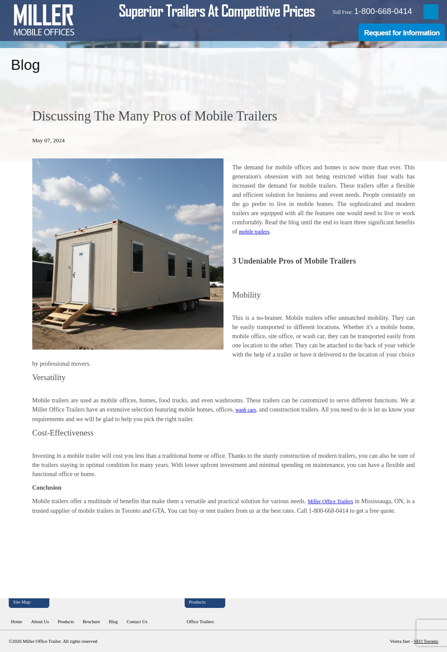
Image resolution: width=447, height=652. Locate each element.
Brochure (91, 621)
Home (16, 621)
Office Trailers (200, 621)
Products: (197, 602)
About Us (40, 621)
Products (66, 621)
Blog (113, 621)
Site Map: (22, 602)
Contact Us (137, 621)
